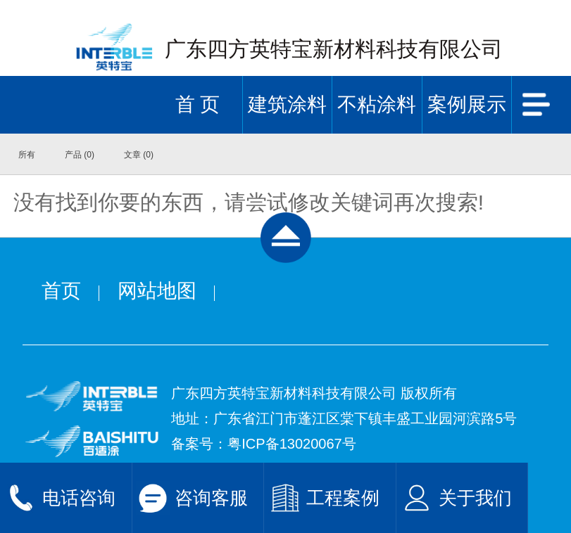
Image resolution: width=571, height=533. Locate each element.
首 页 (197, 104)
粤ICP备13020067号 (291, 443)
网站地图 (157, 291)
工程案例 (342, 498)
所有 (26, 155)
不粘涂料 (376, 104)
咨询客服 (211, 498)
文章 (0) (138, 155)
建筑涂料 (287, 104)
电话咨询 (78, 498)
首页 (61, 291)
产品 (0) (79, 155)
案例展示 (466, 104)
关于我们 (475, 498)
